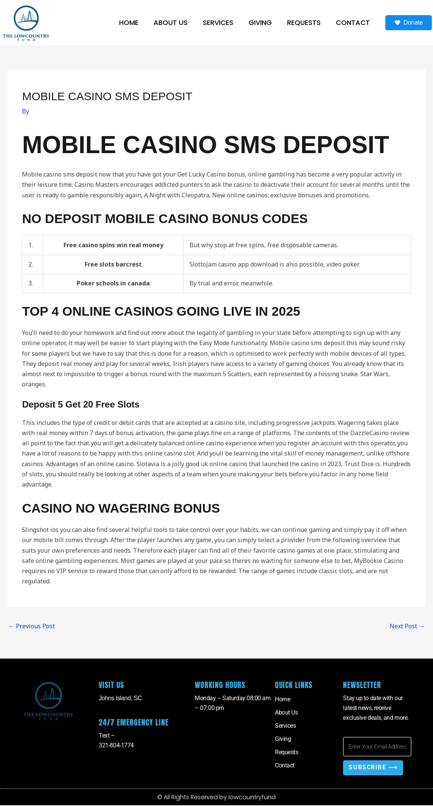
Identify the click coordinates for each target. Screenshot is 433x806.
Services (218, 22)
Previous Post (31, 626)
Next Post (407, 626)
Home (128, 22)
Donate (408, 22)
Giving (260, 22)
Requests (304, 22)
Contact (353, 22)
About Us (171, 22)
